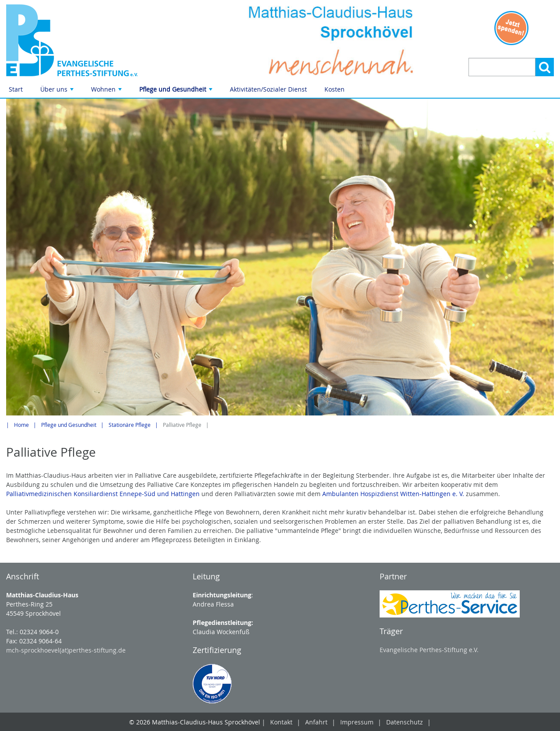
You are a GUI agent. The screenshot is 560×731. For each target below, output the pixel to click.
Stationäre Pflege (130, 425)
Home (21, 425)
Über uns (57, 91)
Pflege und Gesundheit (176, 91)
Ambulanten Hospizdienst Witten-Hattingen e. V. (394, 494)
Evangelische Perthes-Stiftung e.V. (429, 650)
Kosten (334, 89)
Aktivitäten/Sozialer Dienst (268, 89)
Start (16, 89)
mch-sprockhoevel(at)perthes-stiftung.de (66, 650)
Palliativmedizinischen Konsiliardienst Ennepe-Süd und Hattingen (103, 494)
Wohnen (107, 91)
